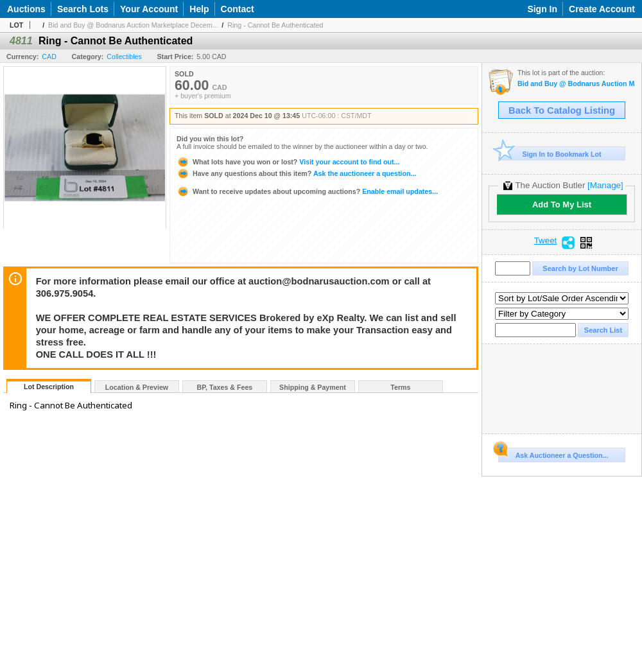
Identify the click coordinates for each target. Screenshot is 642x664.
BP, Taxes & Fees (225, 387)
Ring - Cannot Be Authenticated (275, 25)
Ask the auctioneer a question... (296, 173)
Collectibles (124, 56)
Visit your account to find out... (288, 162)
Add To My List (561, 204)
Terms (400, 387)
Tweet (545, 240)
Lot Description (49, 386)
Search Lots (82, 9)
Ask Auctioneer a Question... (553, 453)
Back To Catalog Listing (561, 110)
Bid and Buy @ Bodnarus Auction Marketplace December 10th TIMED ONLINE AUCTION (576, 83)
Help (199, 9)
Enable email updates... (307, 191)
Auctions (26, 9)
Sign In (542, 9)
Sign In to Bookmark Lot (550, 153)
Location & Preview (136, 387)
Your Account (149, 9)
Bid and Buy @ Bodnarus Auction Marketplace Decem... (133, 25)
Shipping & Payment (312, 387)
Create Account (602, 9)
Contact (237, 9)
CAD (49, 56)
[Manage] (605, 185)
